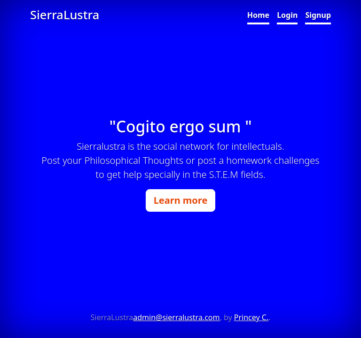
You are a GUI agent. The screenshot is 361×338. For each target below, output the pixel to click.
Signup (318, 15)
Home (258, 15)
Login (287, 15)
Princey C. (251, 317)
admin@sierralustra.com (176, 317)
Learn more (181, 200)
